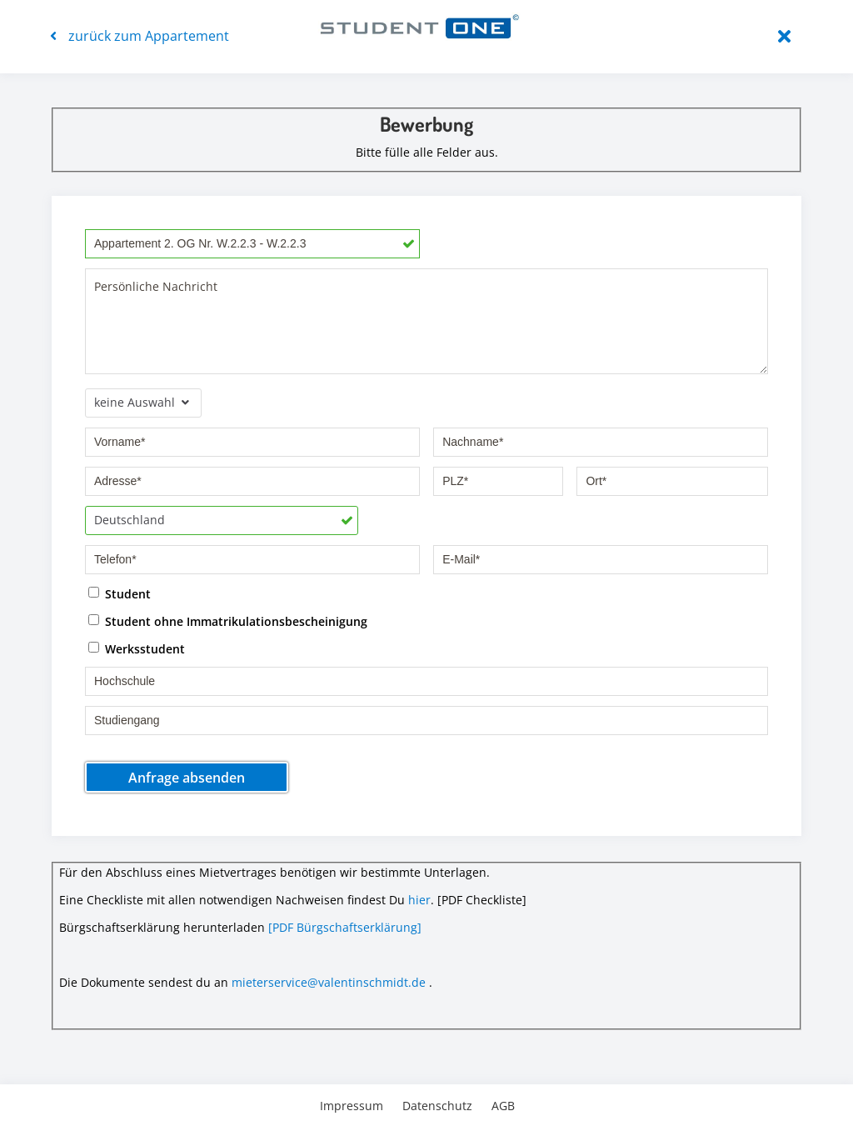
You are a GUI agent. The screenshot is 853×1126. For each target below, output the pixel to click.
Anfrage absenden (186, 777)
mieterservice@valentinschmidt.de (329, 982)
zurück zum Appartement (139, 36)
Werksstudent (145, 648)
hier (419, 900)
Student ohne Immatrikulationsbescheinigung (236, 620)
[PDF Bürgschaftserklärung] (345, 927)
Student (128, 593)
